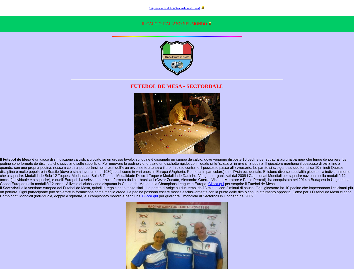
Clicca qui (216, 184)
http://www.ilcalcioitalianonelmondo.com (174, 8)
